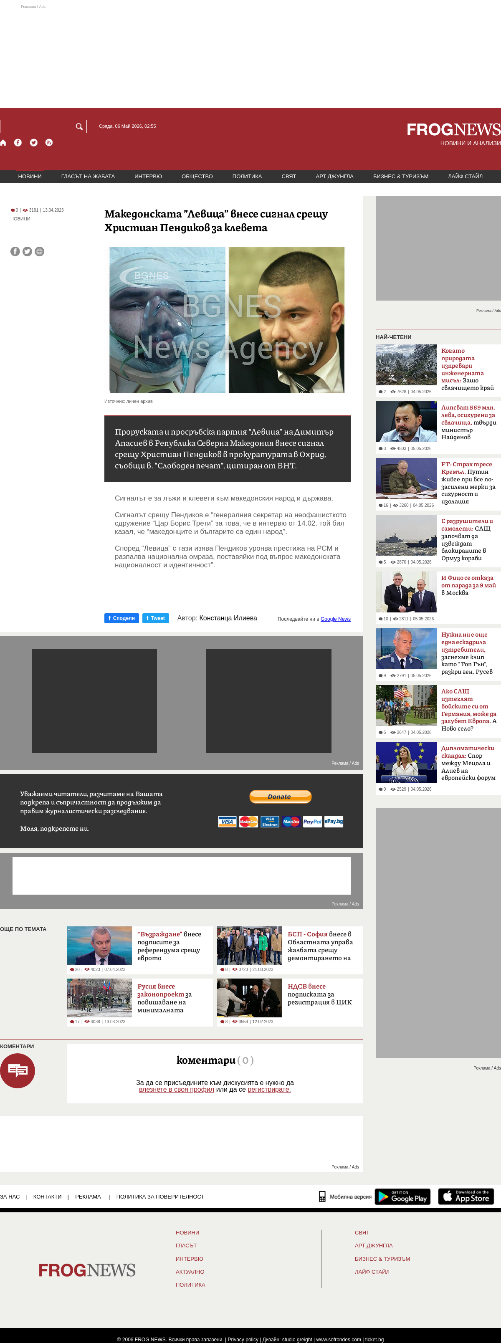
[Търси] (81, 126)
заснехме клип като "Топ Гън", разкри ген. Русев (467, 653)
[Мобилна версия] (345, 1196)
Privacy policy (243, 1340)
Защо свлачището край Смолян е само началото (467, 372)
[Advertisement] (250, 56)
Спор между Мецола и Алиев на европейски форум (468, 763)
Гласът (186, 1246)
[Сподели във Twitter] (27, 251)
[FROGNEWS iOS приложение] (466, 1196)
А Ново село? (469, 710)
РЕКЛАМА (88, 1196)
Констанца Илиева (228, 618)
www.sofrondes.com (338, 1340)
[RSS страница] (49, 143)
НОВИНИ (30, 176)
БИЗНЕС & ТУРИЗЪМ (400, 176)
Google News (336, 619)
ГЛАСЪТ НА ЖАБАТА (88, 176)
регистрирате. (269, 1089)
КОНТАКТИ (47, 1196)
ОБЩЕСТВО (197, 176)
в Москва (468, 585)
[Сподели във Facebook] (15, 251)
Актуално (190, 1272)
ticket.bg (374, 1340)
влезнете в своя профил (176, 1089)
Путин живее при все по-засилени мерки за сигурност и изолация (468, 483)
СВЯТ (289, 176)
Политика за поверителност (160, 1196)
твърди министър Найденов (468, 422)
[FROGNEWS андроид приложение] (402, 1196)
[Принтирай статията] (39, 251)
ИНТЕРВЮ (148, 176)
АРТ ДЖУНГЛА (335, 176)
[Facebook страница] (18, 143)
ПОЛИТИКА (247, 176)
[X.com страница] (34, 143)
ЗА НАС (10, 1196)
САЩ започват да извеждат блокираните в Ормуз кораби (467, 539)
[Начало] (3, 143)
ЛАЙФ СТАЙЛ (465, 176)
